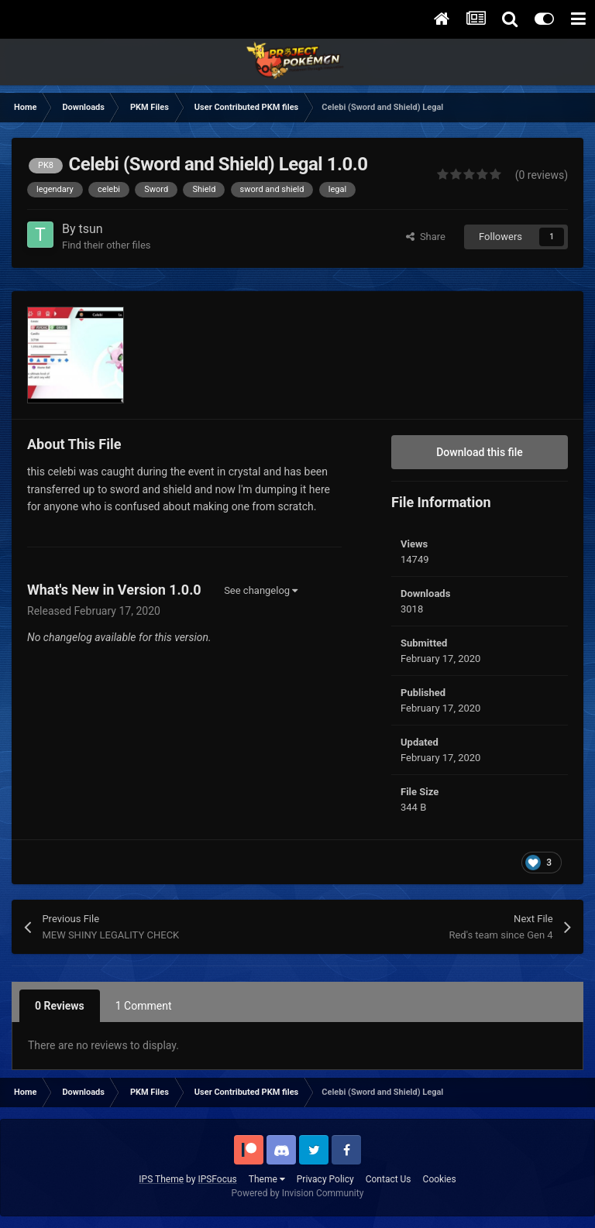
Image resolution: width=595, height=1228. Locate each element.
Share (425, 236)
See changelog (261, 590)
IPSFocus (217, 1179)
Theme (267, 1179)
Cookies (439, 1179)
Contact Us (388, 1179)
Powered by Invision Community (298, 1193)
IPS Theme (161, 1179)
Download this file (479, 452)
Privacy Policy (325, 1179)
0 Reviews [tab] (59, 1006)
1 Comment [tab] (143, 1006)
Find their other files (106, 245)
